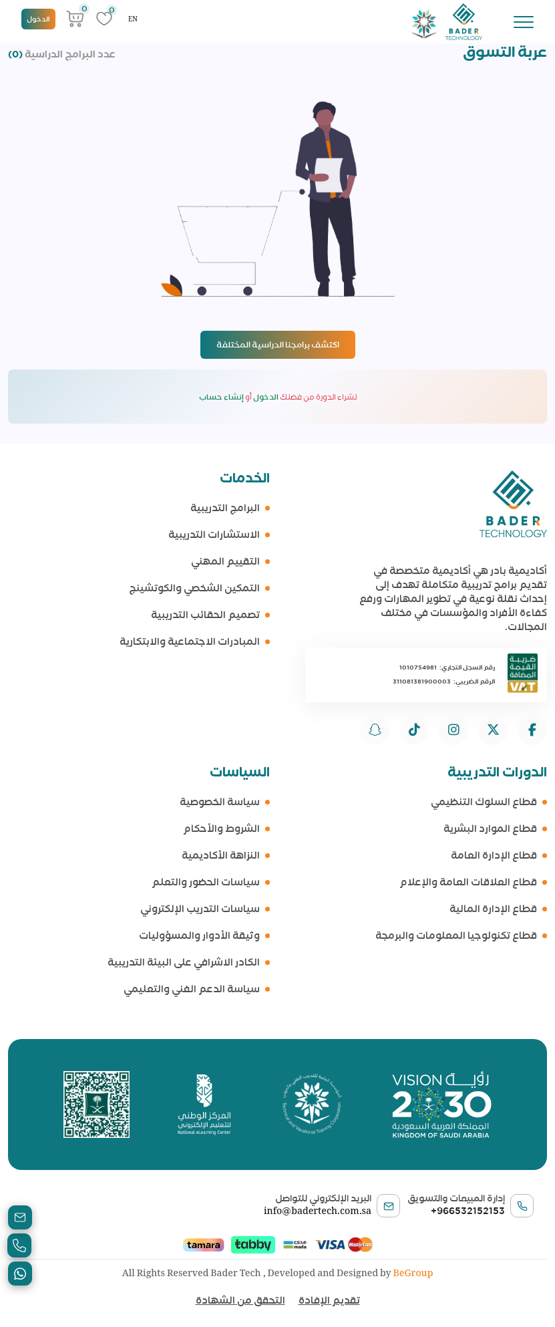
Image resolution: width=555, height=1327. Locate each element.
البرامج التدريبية (225, 508)
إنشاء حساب (221, 397)
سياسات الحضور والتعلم (206, 882)
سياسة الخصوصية (220, 802)
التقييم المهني (225, 562)
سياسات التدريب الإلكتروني (200, 909)
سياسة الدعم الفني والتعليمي (192, 989)
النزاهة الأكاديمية (221, 856)
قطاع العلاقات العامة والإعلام (468, 882)
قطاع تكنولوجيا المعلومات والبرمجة (456, 936)
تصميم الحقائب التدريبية (205, 615)
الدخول (38, 19)
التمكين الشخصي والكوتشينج (194, 588)
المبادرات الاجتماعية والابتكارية (190, 642)
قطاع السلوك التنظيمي (484, 802)
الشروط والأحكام (221, 829)
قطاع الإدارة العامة (494, 856)
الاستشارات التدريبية (214, 535)
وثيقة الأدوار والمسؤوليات (199, 936)
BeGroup (413, 1273)
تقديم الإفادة (329, 1300)
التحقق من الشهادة (240, 1300)
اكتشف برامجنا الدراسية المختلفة (277, 344)
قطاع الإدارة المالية (493, 909)
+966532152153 (468, 1211)
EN (133, 19)
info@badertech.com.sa (317, 1211)
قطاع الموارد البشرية (490, 829)
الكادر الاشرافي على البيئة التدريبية (184, 962)
